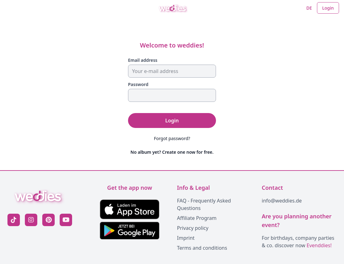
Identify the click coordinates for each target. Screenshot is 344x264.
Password (138, 84)
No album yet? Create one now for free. (172, 152)
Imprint (186, 237)
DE (309, 8)
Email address (143, 60)
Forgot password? (172, 138)
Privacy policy (193, 228)
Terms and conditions (202, 247)
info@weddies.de (282, 200)
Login (328, 8)
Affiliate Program (197, 218)
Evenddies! (319, 245)
